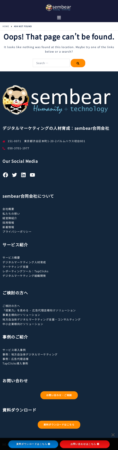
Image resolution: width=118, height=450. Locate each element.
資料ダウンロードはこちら (59, 424)
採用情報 (8, 223)
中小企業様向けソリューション (22, 324)
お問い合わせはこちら (84, 444)
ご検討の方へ (11, 306)
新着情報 (8, 227)
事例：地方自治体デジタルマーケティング (30, 354)
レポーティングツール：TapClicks (25, 271)
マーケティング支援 (15, 267)
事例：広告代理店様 (15, 359)
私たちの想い (11, 214)
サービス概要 (11, 257)
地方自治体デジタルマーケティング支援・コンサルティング (41, 319)
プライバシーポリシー (17, 231)
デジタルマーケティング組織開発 (24, 276)
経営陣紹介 (9, 218)
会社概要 (8, 209)
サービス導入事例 (14, 350)
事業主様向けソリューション (21, 315)
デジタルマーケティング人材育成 (24, 262)
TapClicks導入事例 (15, 363)
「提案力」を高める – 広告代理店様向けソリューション (39, 310)
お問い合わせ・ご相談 (59, 395)
